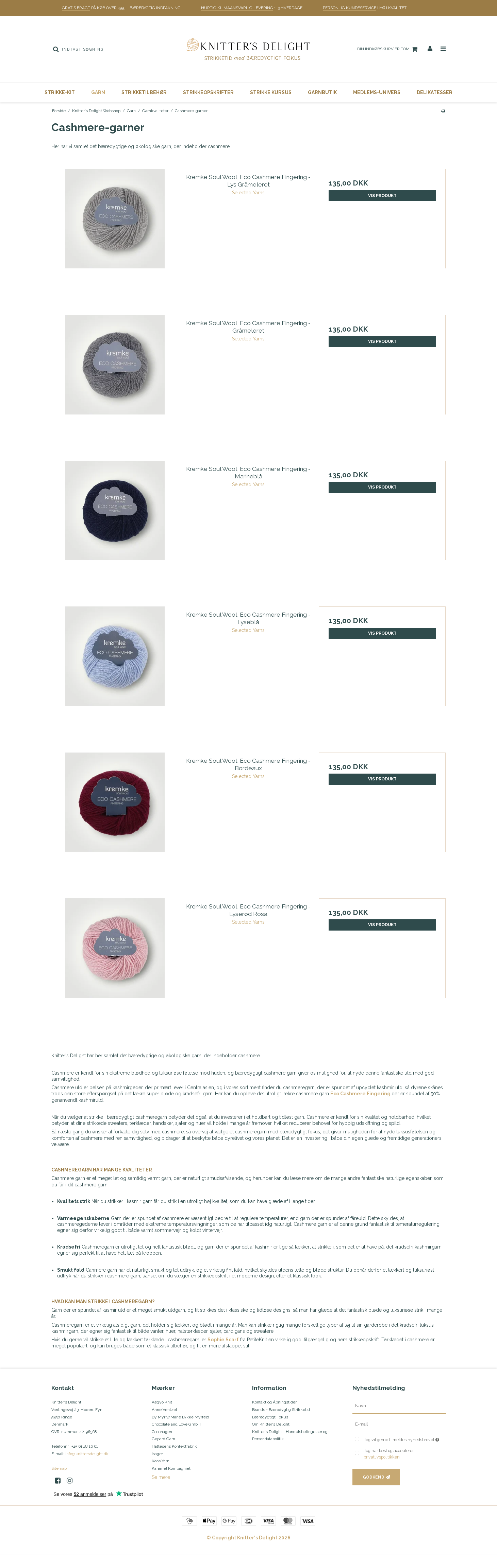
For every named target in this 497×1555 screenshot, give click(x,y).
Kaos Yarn (160, 1461)
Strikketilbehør (144, 92)
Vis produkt (382, 195)
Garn (98, 92)
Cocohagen (162, 1431)
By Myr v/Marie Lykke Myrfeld (180, 1417)
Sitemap (59, 1468)
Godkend (373, 1477)
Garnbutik (322, 92)
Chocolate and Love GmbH (176, 1424)
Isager (157, 1453)
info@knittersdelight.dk (87, 1453)
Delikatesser (434, 92)
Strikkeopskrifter (208, 92)
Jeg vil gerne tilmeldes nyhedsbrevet (405, 1438)
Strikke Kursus (271, 92)
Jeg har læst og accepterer (389, 1453)
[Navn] (399, 1406)
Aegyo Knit (162, 1402)
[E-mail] (399, 1424)
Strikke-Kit (60, 92)
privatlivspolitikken (382, 1457)
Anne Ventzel (164, 1409)
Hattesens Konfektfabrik (174, 1446)
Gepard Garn (163, 1438)
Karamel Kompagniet (171, 1468)
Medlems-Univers (376, 92)
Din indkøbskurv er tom (388, 49)
